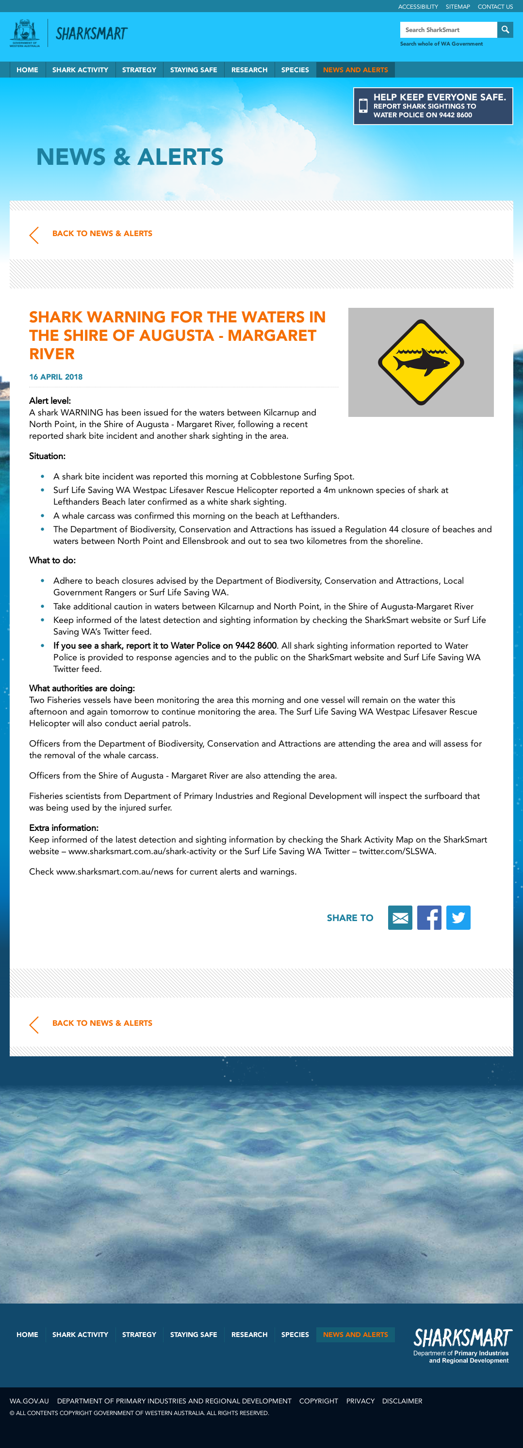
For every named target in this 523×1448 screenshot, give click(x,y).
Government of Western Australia (25, 33)
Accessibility (418, 6)
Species (295, 70)
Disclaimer (402, 1401)
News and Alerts (355, 70)
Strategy (139, 70)
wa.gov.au (29, 1401)
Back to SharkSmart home (96, 33)
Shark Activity (80, 70)
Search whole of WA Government (441, 44)
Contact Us (495, 6)
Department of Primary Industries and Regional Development (174, 1401)
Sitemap (458, 6)
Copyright (318, 1401)
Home (27, 70)
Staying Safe (193, 70)
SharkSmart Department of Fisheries (463, 1345)
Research (249, 70)
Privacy (360, 1401)
